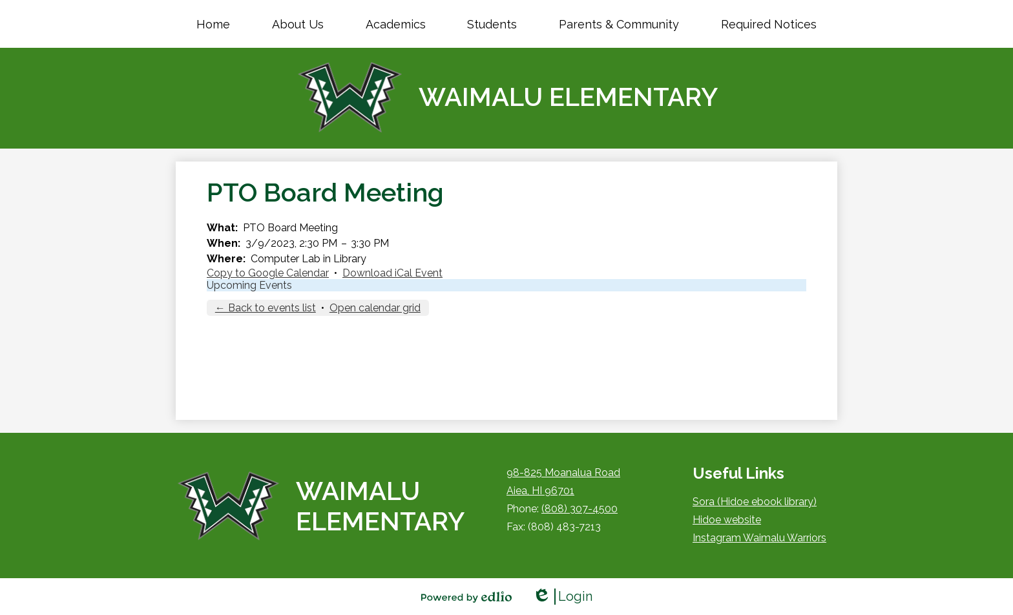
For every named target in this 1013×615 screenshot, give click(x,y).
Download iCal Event (392, 273)
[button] (297, 23)
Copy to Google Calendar (268, 273)
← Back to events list (265, 308)
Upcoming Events (249, 285)
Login (562, 597)
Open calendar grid (375, 308)
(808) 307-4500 (579, 509)
